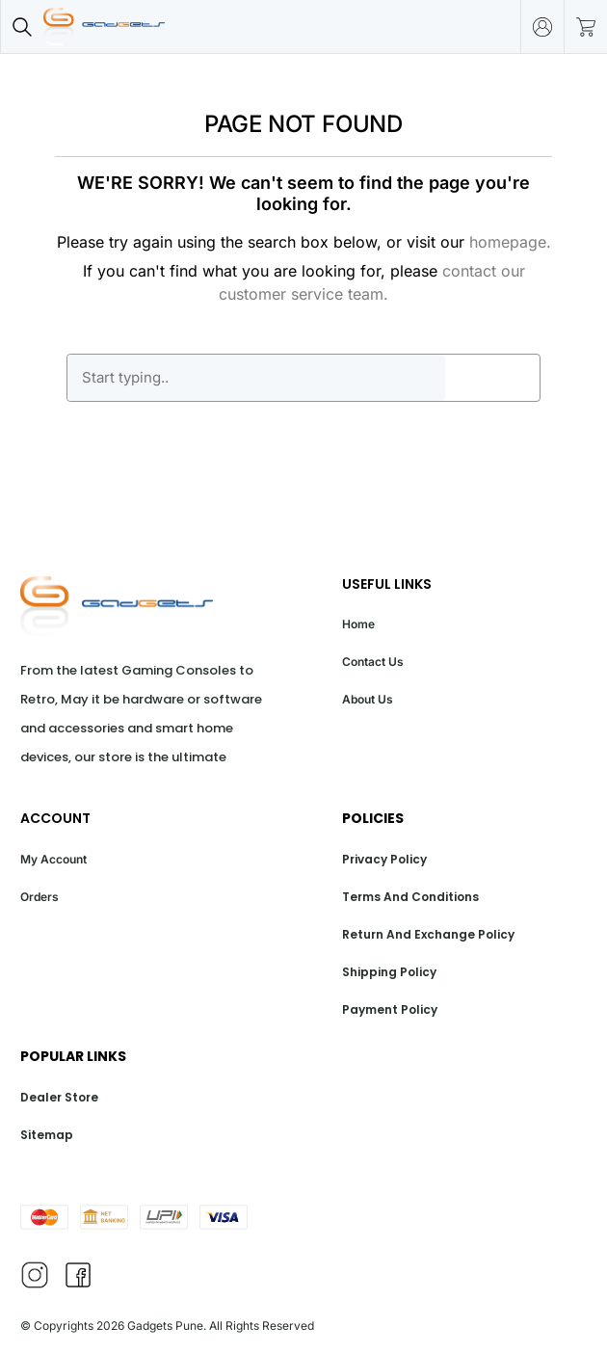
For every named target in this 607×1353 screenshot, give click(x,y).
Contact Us (373, 661)
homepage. (510, 242)
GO (492, 377)
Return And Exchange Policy (428, 934)
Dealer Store (59, 1097)
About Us (367, 699)
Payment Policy (389, 1009)
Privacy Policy (384, 859)
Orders (39, 896)
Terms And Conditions (410, 897)
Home (358, 624)
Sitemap (46, 1135)
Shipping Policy (389, 972)
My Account (53, 859)
